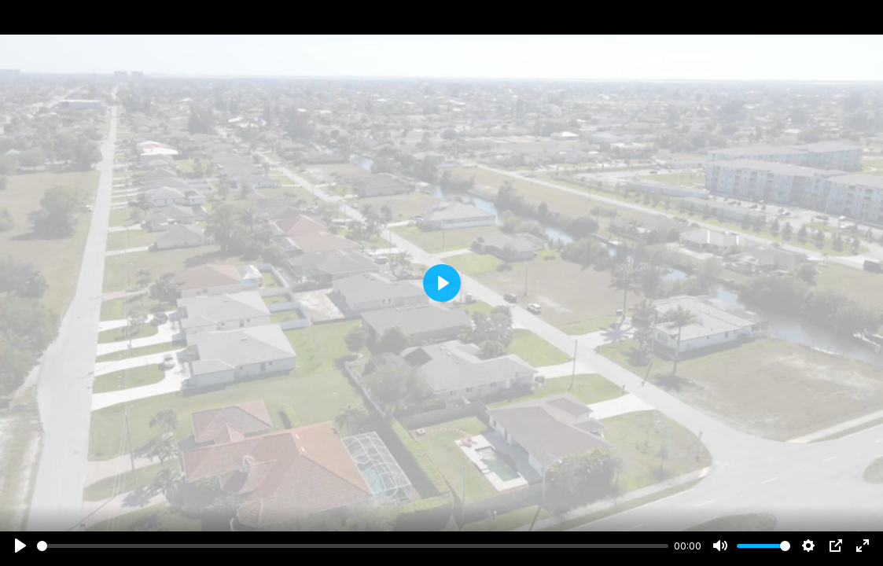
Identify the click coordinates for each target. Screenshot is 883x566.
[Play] (20, 545)
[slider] (352, 545)
